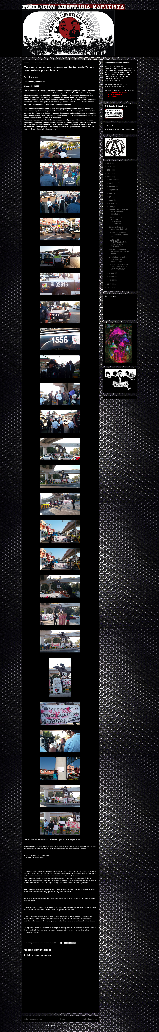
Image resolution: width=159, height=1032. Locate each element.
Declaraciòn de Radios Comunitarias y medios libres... (118, 234)
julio (111, 197)
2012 (109, 177)
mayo (111, 203)
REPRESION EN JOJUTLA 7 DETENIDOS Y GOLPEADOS (115, 220)
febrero (112, 277)
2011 (109, 284)
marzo (112, 273)
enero (111, 280)
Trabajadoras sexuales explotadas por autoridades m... (117, 259)
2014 (109, 170)
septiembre (113, 190)
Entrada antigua (90, 1019)
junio (111, 200)
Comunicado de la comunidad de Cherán (118, 228)
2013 (109, 173)
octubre (112, 186)
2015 (109, 167)
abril (111, 207)
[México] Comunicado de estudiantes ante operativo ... (118, 212)
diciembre (113, 180)
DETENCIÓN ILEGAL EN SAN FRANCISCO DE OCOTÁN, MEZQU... (119, 267)
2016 (109, 163)
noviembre (113, 183)
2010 (109, 288)
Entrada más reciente (33, 1019)
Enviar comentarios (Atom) (65, 1025)
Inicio (62, 1019)
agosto (112, 193)
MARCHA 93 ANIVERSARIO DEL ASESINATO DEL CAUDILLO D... (117, 243)
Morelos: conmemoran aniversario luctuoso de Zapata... (119, 252)
